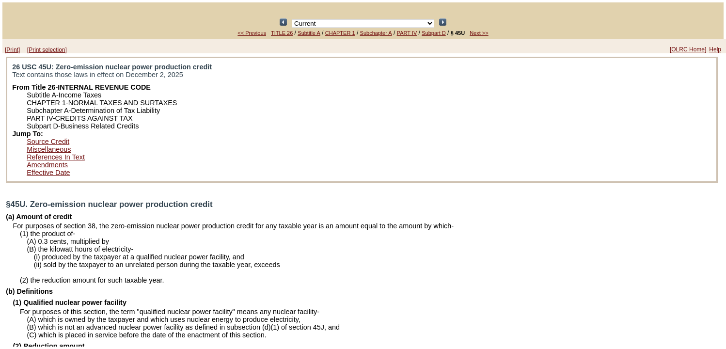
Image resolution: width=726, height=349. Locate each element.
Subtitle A (309, 33)
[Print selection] (47, 50)
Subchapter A (376, 33)
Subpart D (434, 33)
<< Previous (251, 33)
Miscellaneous (49, 149)
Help (715, 49)
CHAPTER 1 (340, 33)
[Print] (12, 50)
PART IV (407, 33)
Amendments (47, 165)
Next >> (479, 33)
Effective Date (48, 172)
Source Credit (48, 141)
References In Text (56, 157)
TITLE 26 (282, 33)
